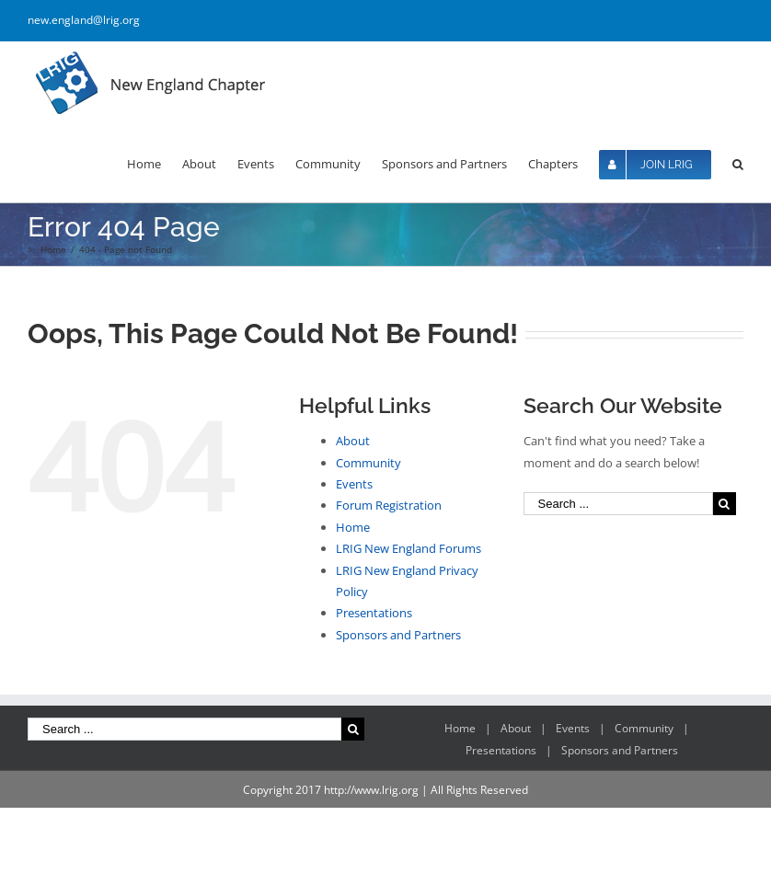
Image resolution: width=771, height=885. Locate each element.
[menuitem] (154, 162)
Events (354, 484)
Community (368, 462)
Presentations (374, 612)
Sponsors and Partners (398, 634)
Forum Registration (389, 505)
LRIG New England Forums (408, 548)
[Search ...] (618, 503)
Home (353, 527)
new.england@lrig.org (84, 20)
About (353, 440)
